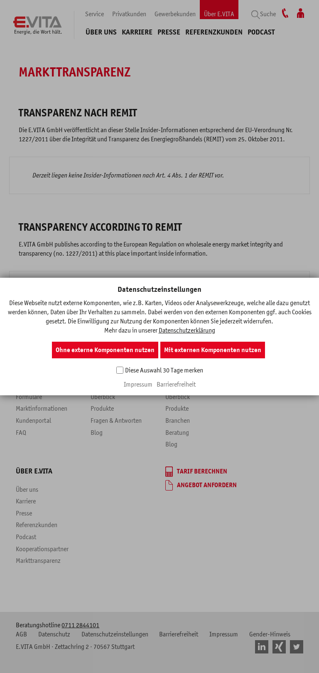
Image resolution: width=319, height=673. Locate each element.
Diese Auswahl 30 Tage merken (164, 370)
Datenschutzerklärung (187, 330)
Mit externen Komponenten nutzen (212, 350)
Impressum (138, 384)
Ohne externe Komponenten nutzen (105, 350)
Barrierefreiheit (176, 384)
